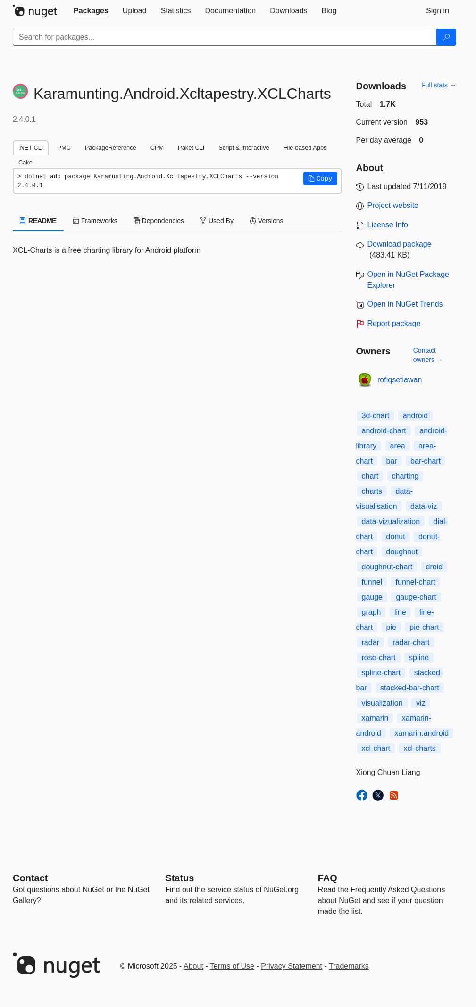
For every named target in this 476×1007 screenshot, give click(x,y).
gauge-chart (416, 597)
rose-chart (379, 658)
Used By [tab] (217, 220)
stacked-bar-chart (409, 688)
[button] (320, 178)
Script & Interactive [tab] (243, 147)
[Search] (446, 37)
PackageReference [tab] (110, 147)
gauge (372, 597)
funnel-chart (416, 582)
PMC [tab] (63, 147)
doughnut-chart (387, 567)
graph (371, 612)
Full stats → (438, 85)
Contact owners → (428, 354)
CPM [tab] (157, 147)
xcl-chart (376, 748)
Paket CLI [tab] (191, 147)
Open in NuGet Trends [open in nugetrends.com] (405, 304)
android (415, 416)
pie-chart (424, 627)
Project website (393, 205)
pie (391, 627)
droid (434, 567)
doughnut (402, 552)
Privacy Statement (291, 966)
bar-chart (425, 461)
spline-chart (381, 673)
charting (405, 476)
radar (370, 642)
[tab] (91, 10)
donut (395, 537)
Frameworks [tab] (95, 220)
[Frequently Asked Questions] (327, 878)
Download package (399, 244)
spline (419, 658)
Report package (394, 323)
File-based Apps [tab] (305, 147)
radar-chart (410, 642)
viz (421, 703)
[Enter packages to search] (225, 37)
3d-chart (376, 416)
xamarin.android (421, 733)
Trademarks (349, 966)
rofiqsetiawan (399, 380)
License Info (387, 225)
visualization (382, 703)
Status (179, 878)
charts (372, 491)
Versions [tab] (267, 220)
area (397, 446)
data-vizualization (391, 521)
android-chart (384, 431)
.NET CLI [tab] (30, 147)
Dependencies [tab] (159, 220)
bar (391, 461)
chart (370, 476)
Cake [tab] (25, 162)
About (193, 966)
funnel (372, 582)
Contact (30, 878)
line (400, 612)
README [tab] (38, 220)
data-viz (423, 506)
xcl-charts (419, 748)
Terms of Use (232, 966)
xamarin (375, 718)
